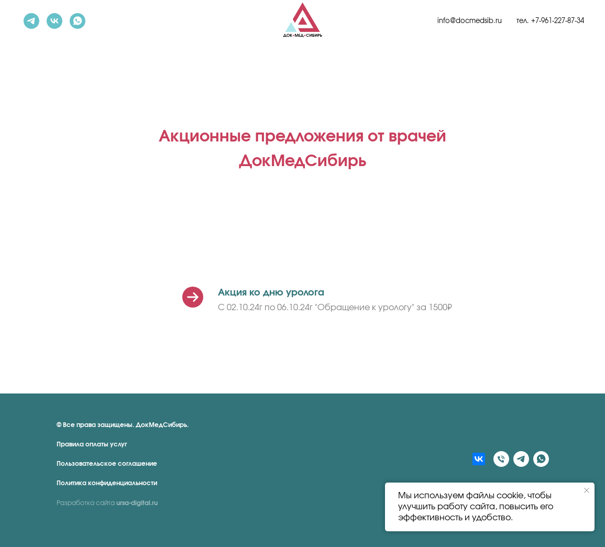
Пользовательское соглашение (107, 464)
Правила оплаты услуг (92, 444)
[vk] (54, 21)
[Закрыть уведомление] (586, 490)
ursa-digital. (134, 503)
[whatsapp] (77, 21)
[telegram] (31, 21)
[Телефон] (501, 459)
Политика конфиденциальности (107, 483)
